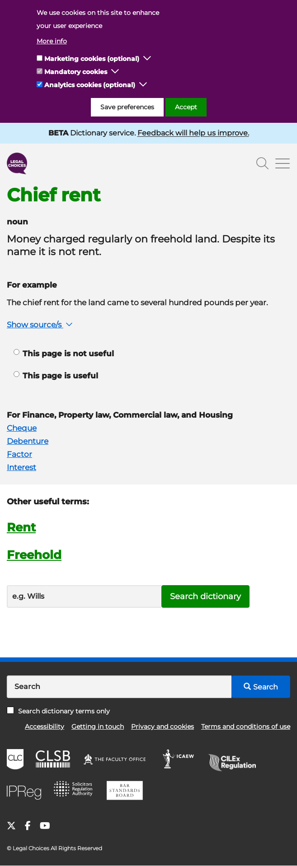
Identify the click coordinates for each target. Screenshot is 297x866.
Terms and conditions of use (245, 726)
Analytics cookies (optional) (89, 85)
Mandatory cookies (75, 72)
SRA (76, 792)
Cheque (22, 428)
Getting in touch (97, 726)
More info (52, 41)
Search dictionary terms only (58, 711)
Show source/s (41, 324)
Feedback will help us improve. (193, 133)
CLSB (54, 760)
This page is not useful (64, 353)
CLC (16, 760)
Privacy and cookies (162, 726)
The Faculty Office (119, 760)
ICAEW (181, 760)
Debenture (27, 441)
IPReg (26, 792)
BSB (127, 792)
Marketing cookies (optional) (91, 59)
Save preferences (127, 107)
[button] (147, 59)
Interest (21, 467)
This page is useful (56, 375)
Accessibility (44, 726)
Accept (186, 107)
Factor (19, 454)
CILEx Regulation (235, 760)
